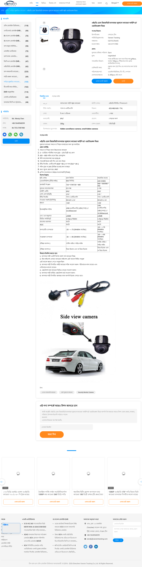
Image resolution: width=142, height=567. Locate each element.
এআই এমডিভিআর (16, 97)
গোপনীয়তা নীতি (6, 546)
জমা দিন (52, 434)
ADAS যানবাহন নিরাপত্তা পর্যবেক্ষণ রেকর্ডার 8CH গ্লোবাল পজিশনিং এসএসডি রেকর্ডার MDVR (35, 538)
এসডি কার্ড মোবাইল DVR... (16, 31)
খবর (2, 537)
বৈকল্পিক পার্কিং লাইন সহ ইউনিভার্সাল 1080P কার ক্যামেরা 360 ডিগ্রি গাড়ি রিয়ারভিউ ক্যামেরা (52, 494)
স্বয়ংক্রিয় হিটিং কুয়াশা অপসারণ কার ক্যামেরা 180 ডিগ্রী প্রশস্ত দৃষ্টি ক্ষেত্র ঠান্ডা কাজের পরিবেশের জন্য (88, 494)
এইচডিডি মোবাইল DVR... (16, 66)
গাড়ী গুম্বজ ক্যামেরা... (16, 77)
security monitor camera (86, 392)
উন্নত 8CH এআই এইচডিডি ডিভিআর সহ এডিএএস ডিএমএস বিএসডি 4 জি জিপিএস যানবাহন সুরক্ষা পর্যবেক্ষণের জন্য (65, 538)
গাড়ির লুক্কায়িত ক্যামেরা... (16, 82)
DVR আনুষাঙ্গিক (16, 92)
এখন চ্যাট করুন (132, 3)
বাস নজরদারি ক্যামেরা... (16, 71)
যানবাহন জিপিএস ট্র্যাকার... (16, 102)
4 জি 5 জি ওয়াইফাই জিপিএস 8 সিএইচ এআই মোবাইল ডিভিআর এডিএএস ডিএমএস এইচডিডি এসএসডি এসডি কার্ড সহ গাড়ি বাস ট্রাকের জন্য (66, 549)
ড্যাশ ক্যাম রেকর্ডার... (16, 56)
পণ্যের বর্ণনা (56, 96)
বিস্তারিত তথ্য (44, 96)
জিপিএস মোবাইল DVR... (16, 61)
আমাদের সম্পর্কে (6, 533)
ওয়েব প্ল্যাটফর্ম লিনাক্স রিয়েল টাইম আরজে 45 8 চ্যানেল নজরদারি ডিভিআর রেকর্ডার (66, 527)
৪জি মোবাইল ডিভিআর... (16, 25)
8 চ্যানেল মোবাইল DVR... (16, 36)
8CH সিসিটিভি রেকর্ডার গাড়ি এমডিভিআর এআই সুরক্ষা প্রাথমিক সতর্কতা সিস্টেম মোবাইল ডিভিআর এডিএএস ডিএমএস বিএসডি (35, 549)
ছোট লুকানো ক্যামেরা (67, 392)
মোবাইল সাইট (5, 543)
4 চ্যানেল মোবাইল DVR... (16, 41)
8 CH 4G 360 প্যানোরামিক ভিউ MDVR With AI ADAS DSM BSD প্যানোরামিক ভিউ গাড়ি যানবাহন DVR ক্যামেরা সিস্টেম (35, 527)
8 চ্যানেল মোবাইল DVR (60, 519)
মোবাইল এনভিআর (16, 51)
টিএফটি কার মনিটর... (16, 87)
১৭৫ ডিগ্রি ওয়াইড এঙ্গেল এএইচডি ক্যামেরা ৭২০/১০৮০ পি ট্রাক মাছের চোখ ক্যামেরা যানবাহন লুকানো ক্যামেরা (18, 494)
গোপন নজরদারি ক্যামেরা (48, 392)
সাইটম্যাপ (4, 540)
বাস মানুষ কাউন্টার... (16, 46)
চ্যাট (16, 141)
